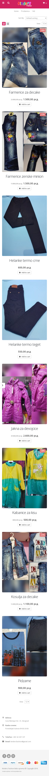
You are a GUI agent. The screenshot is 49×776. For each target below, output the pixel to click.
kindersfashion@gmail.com (21, 741)
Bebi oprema (19, 768)
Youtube (9, 756)
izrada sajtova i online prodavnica (11, 771)
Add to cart (26, 104)
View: (39, 23)
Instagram (13, 756)
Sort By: (21, 18)
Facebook (4, 756)
